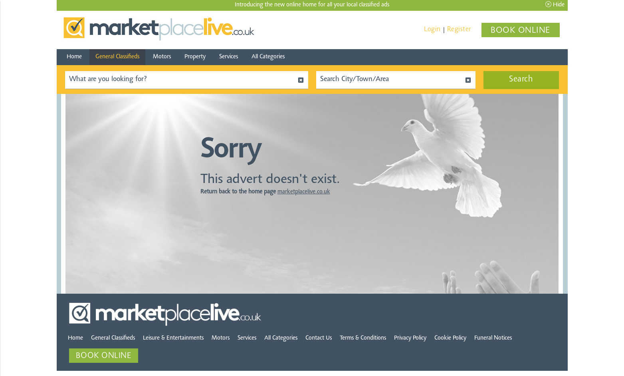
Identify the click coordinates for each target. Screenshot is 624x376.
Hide (555, 4)
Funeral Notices (493, 339)
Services (228, 57)
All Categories (268, 57)
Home (74, 57)
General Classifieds (117, 57)
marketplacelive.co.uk (303, 193)
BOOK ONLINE (520, 30)
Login (432, 29)
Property (195, 57)
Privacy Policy (410, 339)
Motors (162, 57)
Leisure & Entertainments (173, 339)
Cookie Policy (450, 339)
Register (459, 29)
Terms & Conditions (363, 339)
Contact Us (318, 339)
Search (521, 79)
